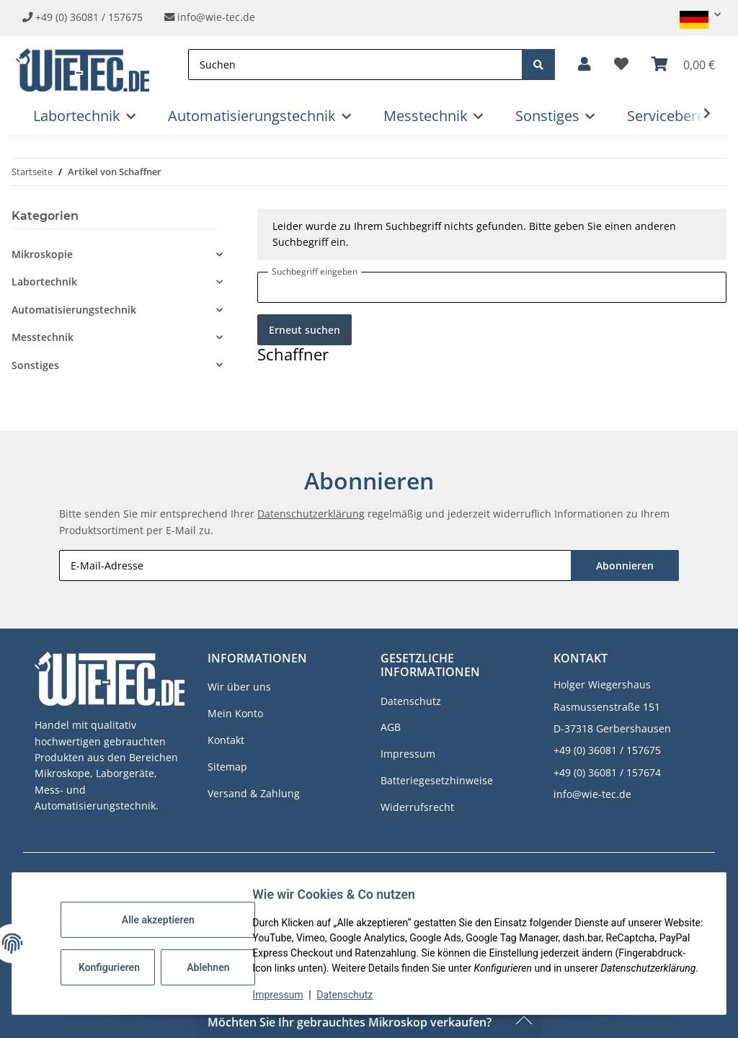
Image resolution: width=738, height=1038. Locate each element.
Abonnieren (625, 565)
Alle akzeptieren (158, 912)
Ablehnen (208, 959)
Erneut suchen (304, 330)
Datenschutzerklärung (311, 513)
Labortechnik (44, 281)
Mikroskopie (42, 254)
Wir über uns (239, 686)
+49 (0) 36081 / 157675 (89, 17)
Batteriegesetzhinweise (437, 780)
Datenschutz (345, 995)
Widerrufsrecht (417, 807)
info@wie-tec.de (209, 17)
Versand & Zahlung (254, 793)
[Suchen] (355, 64)
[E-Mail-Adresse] (315, 565)
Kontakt (226, 740)
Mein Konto (235, 713)
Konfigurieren (110, 959)
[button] (694, 15)
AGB (391, 727)
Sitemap (227, 766)
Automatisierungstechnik (74, 309)
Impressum (278, 995)
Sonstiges (35, 365)
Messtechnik (43, 337)
